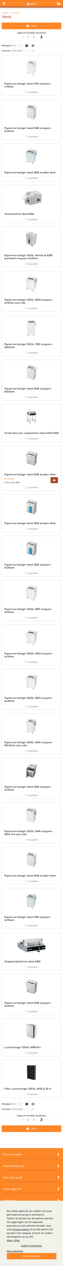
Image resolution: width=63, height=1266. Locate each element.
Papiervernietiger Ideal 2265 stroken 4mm (30, 523)
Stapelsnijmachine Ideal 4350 (22, 961)
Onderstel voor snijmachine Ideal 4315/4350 (31, 433)
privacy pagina (21, 1229)
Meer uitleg (13, 1240)
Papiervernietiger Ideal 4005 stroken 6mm (30, 172)
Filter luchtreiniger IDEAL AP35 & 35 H (27, 1089)
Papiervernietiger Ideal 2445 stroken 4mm (30, 876)
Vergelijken (33, 92)
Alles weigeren (15, 1251)
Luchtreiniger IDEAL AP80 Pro (22, 1047)
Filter (31, 25)
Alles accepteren (31, 1256)
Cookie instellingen (31, 1245)
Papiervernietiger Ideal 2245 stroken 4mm (30, 474)
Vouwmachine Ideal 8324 (19, 214)
